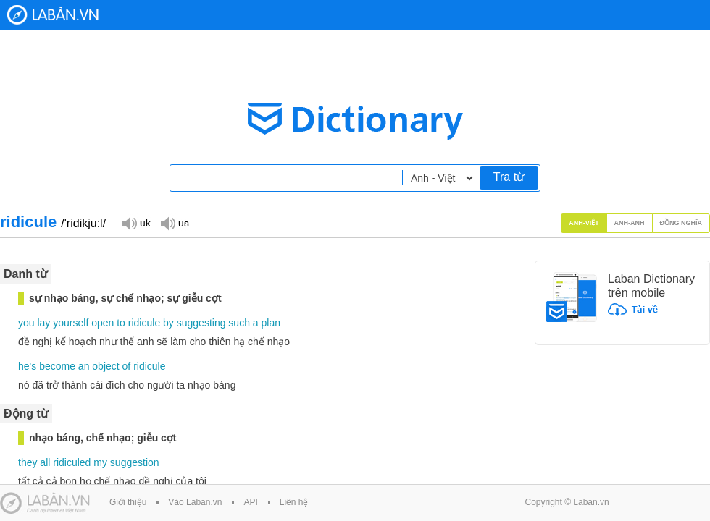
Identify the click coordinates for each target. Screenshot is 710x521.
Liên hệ (294, 502)
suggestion (134, 462)
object (105, 366)
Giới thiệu (127, 502)
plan (271, 323)
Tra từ (509, 177)
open (102, 323)
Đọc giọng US (174, 222)
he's (27, 366)
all (45, 462)
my (100, 462)
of (126, 366)
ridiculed (72, 462)
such (239, 323)
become (57, 366)
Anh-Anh (629, 222)
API (250, 502)
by (168, 323)
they (27, 462)
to (121, 323)
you (26, 323)
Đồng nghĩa (681, 222)
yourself (70, 323)
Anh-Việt (584, 222)
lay (43, 323)
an (84, 366)
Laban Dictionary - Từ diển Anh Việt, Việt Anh (53, 15)
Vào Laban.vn (195, 502)
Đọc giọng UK (136, 222)
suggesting (201, 323)
